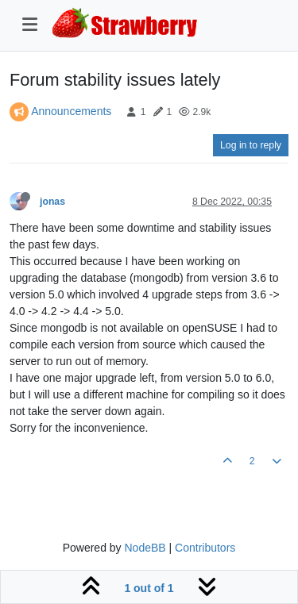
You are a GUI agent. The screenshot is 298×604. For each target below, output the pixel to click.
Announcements (71, 111)
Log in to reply (250, 145)
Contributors (205, 547)
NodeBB (144, 547)
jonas (52, 201)
